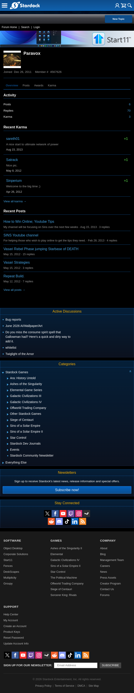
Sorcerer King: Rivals (63, 595)
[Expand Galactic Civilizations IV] (7, 402)
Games (56, 540)
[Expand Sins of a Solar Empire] (7, 426)
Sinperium (14, 180)
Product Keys (11, 631)
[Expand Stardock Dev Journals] (7, 444)
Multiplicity (9, 577)
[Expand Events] (7, 450)
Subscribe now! (67, 490)
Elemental (56, 554)
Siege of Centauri (61, 589)
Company (108, 540)
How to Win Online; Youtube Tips (28, 221)
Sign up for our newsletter (27, 665)
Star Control (57, 571)
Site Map (94, 685)
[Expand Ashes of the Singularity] (7, 384)
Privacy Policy (43, 685)
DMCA (81, 685)
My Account (10, 620)
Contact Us (107, 589)
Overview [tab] (12, 85)
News (103, 571)
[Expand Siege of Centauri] (7, 420)
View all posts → (14, 289)
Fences (8, 565)
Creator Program (110, 583)
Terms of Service (64, 685)
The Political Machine (63, 577)
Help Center (10, 614)
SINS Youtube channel (20, 235)
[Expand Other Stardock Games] (7, 414)
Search (25, 27)
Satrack (12, 160)
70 (129, 110)
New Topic (118, 19)
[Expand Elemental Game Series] (7, 390)
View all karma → (15, 201)
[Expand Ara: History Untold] (7, 378)
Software (12, 540)
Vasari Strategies (16, 262)
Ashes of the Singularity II (66, 548)
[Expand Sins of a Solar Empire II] (7, 432)
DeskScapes (11, 571)
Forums (104, 595)
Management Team (112, 560)
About (103, 548)
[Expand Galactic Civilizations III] (7, 396)
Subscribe (110, 665)
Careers (105, 565)
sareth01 (13, 139)
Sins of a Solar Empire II (65, 565)
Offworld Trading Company (67, 583)
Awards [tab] (38, 85)
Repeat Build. (13, 276)
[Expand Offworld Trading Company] (7, 408)
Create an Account (14, 626)
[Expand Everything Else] (3, 463)
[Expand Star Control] (7, 438)
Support (10, 606)
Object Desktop (13, 548)
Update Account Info (15, 643)
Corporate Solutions (15, 554)
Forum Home (9, 27)
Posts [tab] (26, 85)
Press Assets (108, 577)
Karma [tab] (52, 85)
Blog (103, 554)
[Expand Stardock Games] (3, 372)
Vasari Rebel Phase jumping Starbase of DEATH (40, 249)
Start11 (7, 560)
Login (37, 27)
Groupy (8, 583)
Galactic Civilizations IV (64, 560)
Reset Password (13, 637)
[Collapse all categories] (130, 371)
